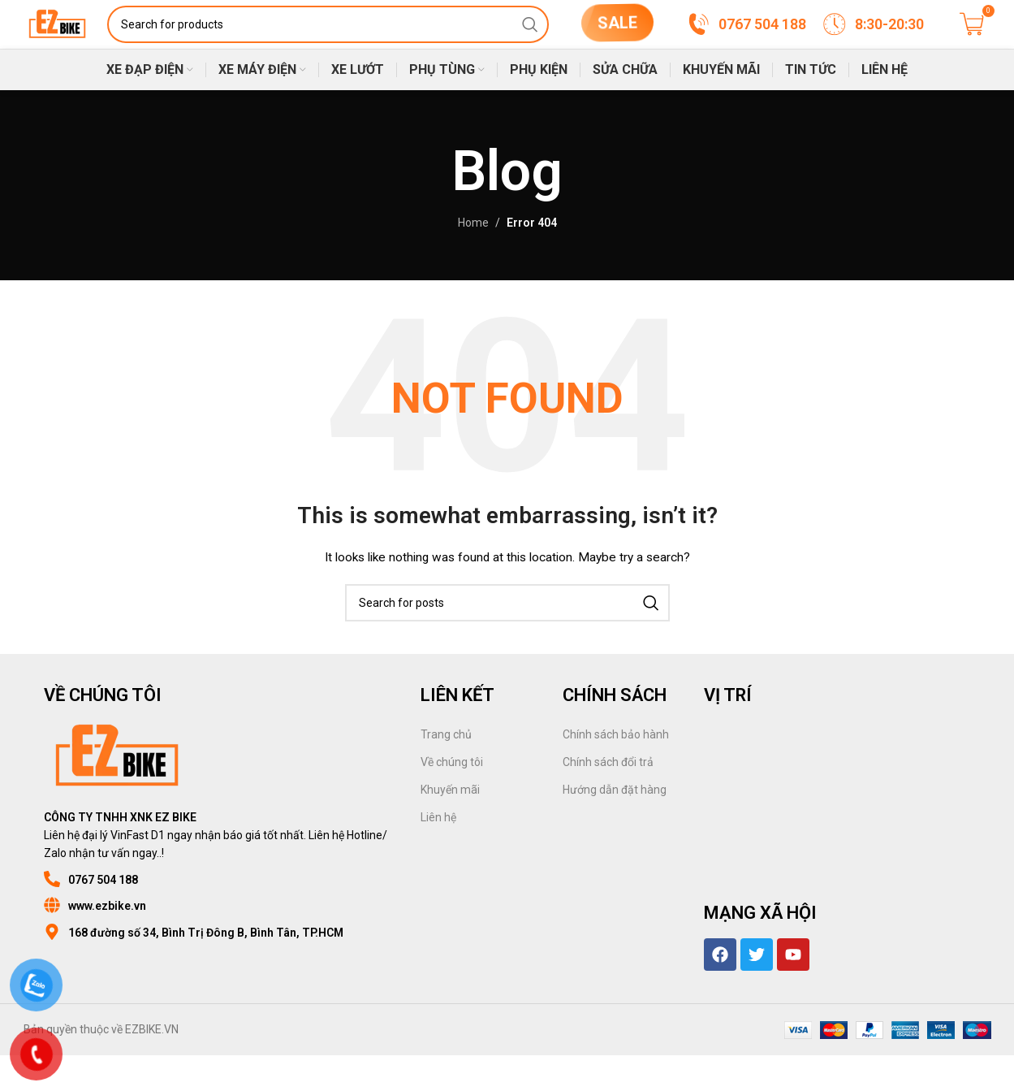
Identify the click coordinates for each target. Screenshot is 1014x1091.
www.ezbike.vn (107, 941)
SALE (616, 37)
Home (473, 258)
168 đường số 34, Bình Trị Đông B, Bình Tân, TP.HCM (205, 968)
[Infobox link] (746, 42)
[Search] (357, 42)
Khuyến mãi (450, 825)
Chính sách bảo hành (616, 770)
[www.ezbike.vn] (52, 941)
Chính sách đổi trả (608, 797)
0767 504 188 (103, 915)
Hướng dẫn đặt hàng (615, 825)
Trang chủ (446, 770)
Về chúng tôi (452, 797)
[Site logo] (87, 41)
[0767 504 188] (52, 915)
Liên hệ (438, 852)
